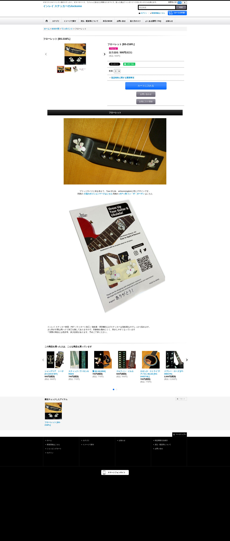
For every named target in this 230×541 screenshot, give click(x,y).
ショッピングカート (54, 448)
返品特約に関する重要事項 (122, 78)
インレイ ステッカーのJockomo (62, 6)
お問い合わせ (146, 94)
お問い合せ (159, 448)
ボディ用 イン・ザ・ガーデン (131, 194)
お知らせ (122, 440)
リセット (182, 399)
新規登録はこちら (158, 13)
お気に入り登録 (146, 101)
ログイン (144, 13)
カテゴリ (86, 440)
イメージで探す (88, 444)
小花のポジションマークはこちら (98, 194)
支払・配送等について (163, 444)
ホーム (49, 440)
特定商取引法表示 (161, 440)
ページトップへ (181, 434)
